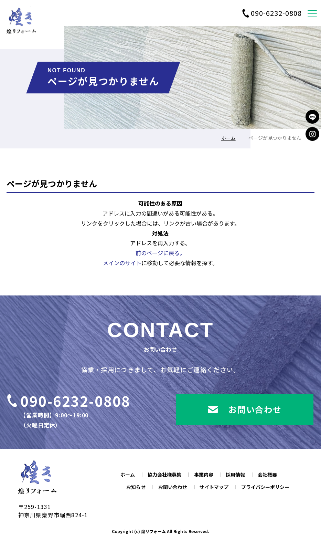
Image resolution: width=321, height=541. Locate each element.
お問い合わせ (172, 486)
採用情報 (235, 474)
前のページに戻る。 (160, 253)
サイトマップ (214, 486)
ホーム (228, 137)
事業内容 (203, 474)
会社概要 (267, 474)
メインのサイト (122, 263)
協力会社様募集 (164, 474)
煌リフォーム (153, 531)
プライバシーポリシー (265, 486)
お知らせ (136, 486)
